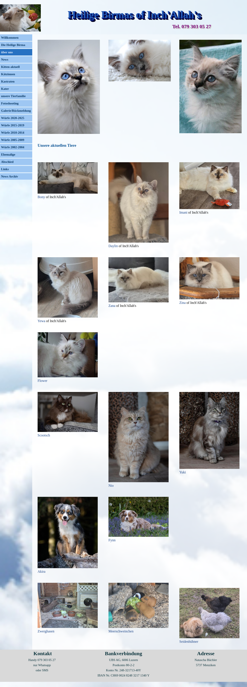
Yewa (42, 321)
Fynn (112, 540)
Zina (182, 302)
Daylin (113, 246)
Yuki (182, 472)
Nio (111, 485)
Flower (42, 381)
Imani (183, 212)
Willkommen (9, 37)
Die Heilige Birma (13, 45)
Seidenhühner (188, 641)
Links (5, 169)
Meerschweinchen (120, 631)
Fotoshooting (9, 103)
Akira (41, 571)
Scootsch (44, 435)
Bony (42, 197)
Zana (112, 306)
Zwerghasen (46, 631)
